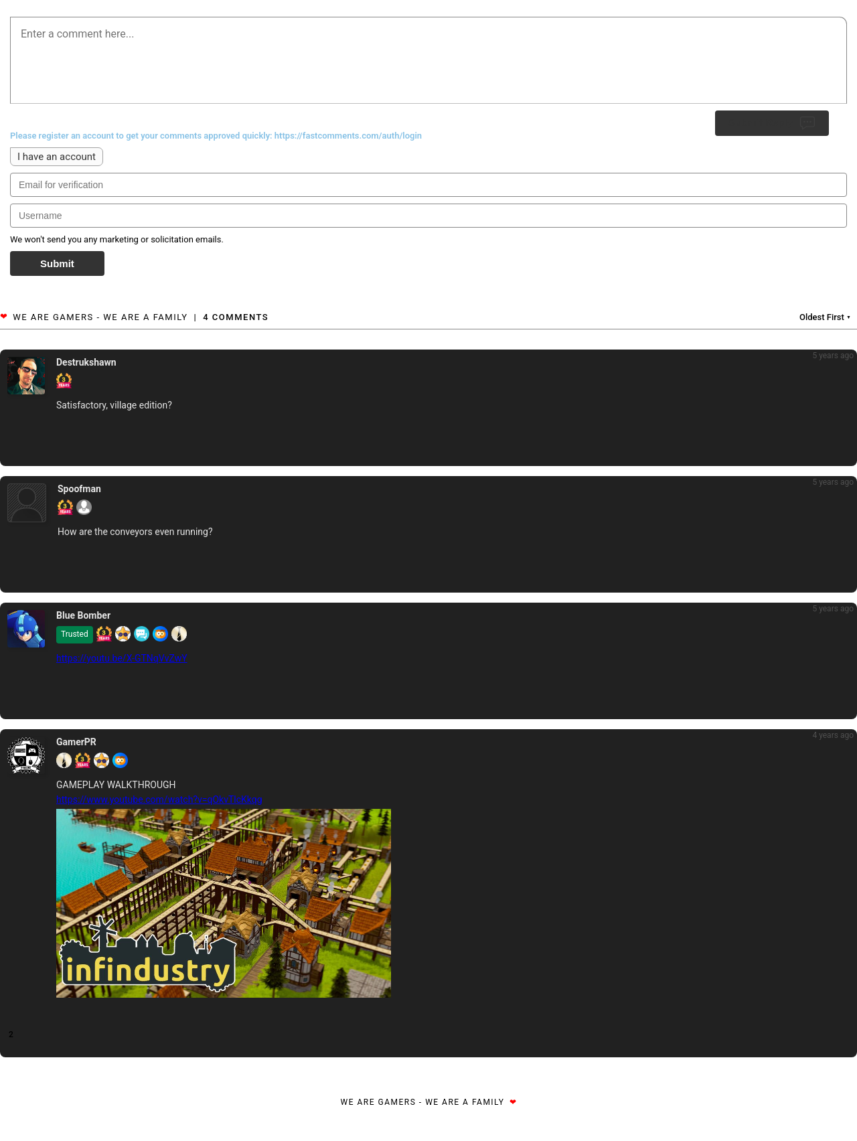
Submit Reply (771, 123)
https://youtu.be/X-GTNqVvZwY (121, 658)
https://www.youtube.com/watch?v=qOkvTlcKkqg (159, 799)
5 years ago (833, 355)
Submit (57, 263)
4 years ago (833, 735)
